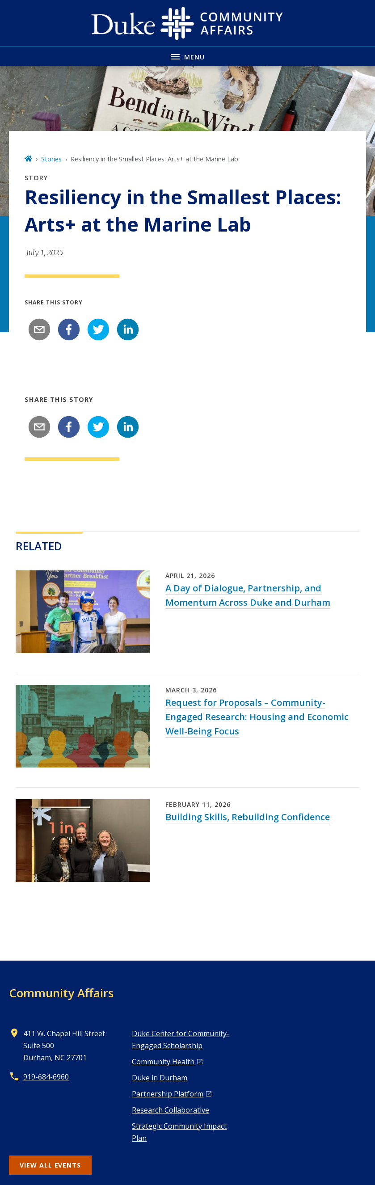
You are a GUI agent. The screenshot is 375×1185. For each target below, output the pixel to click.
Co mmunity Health (163, 1062)
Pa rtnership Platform (167, 1094)
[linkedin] (128, 329)
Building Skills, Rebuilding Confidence (247, 817)
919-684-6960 (46, 1077)
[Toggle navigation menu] (187, 56)
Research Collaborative (170, 1110)
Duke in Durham (159, 1078)
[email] (39, 329)
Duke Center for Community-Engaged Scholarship (180, 1039)
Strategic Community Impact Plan (179, 1132)
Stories (51, 159)
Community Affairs (61, 993)
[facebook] (69, 329)
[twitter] (98, 329)
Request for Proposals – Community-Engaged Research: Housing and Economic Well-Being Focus (257, 716)
